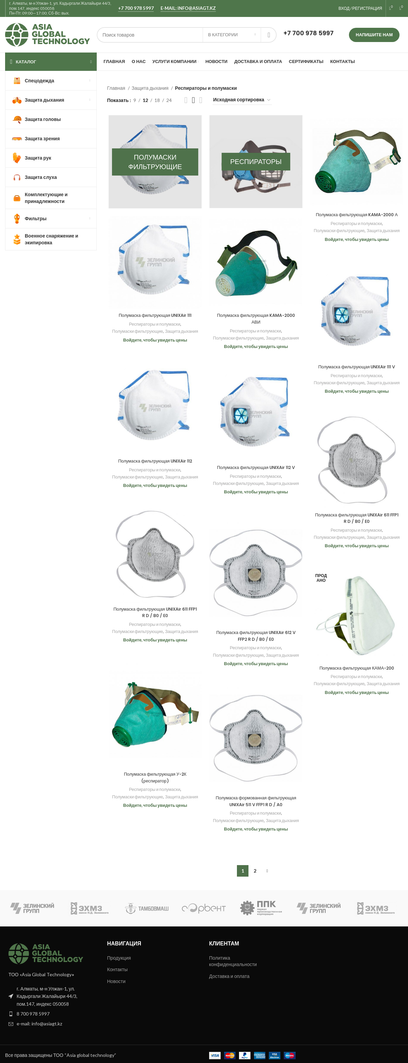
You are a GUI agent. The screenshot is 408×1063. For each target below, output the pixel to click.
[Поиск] (187, 35)
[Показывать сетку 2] (185, 100)
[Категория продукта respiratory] (255, 162)
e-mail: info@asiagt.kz (188, 8)
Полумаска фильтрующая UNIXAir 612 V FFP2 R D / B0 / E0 (254, 637)
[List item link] (51, 1011)
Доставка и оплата (229, 973)
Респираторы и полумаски (355, 231)
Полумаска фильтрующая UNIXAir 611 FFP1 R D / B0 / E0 (355, 519)
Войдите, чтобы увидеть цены (355, 254)
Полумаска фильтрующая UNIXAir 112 (154, 461)
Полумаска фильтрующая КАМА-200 (355, 669)
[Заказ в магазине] (242, 100)
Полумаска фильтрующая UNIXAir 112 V (255, 471)
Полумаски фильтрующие (355, 238)
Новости (116, 978)
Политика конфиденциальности (233, 958)
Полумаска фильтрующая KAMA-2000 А (355, 219)
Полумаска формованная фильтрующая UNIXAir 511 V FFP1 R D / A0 (255, 806)
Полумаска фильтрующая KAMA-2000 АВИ (254, 319)
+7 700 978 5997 (136, 8)
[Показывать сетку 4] (200, 100)
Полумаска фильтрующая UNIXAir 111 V (355, 367)
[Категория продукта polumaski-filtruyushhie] (154, 162)
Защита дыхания (151, 88)
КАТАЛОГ (26, 61)
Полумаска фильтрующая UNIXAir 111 (154, 316)
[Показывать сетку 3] (193, 100)
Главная (116, 88)
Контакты (117, 966)
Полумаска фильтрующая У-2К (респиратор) (154, 778)
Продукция (119, 955)
